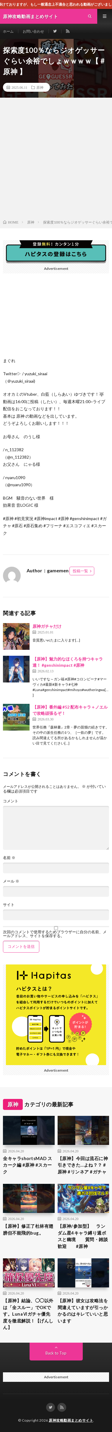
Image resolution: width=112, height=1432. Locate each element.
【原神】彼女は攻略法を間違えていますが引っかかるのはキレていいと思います (83, 1310)
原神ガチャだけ (47, 626)
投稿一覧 (80, 570)
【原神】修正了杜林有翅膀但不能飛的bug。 (28, 1229)
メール (11, 881)
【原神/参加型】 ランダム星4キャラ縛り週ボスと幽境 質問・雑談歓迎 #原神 (83, 1236)
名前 (9, 858)
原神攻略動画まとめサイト (71, 1420)
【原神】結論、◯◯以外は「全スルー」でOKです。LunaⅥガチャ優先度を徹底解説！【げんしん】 (28, 1314)
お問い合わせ (33, 31)
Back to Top (56, 1353)
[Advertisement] (56, 160)
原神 (39, 87)
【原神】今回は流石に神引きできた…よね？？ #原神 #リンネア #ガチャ (83, 1165)
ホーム (8, 31)
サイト (8, 905)
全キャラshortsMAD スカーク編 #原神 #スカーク (27, 1165)
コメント (10, 801)
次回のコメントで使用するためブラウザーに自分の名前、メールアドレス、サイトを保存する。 (55, 934)
